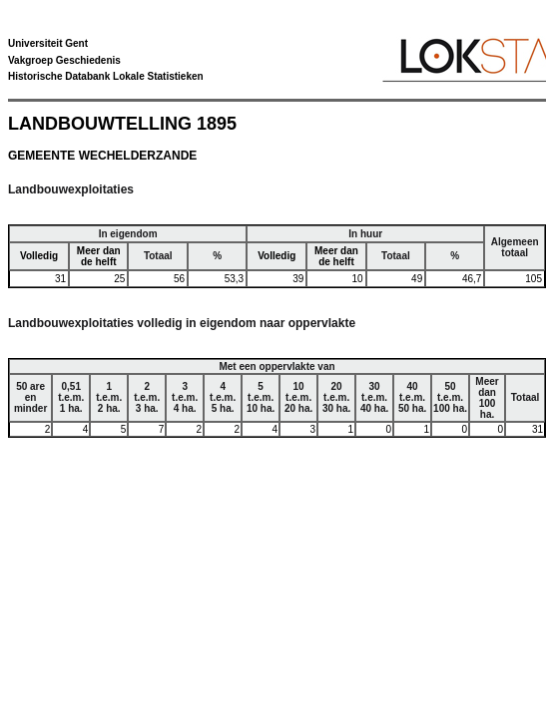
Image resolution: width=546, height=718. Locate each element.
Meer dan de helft (99, 256)
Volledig (39, 255)
